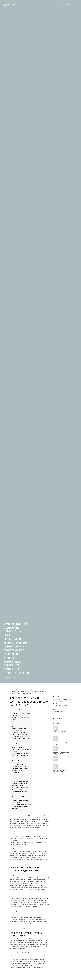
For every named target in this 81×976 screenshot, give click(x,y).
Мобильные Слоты (16, 762)
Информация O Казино (17, 785)
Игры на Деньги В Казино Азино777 (20, 791)
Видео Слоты (15, 793)
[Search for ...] (62, 690)
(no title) (54, 709)
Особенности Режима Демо (18, 798)
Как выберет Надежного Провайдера (21, 810)
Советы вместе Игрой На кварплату (20, 796)
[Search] (69, 690)
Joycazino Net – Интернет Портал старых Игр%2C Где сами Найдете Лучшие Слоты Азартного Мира (20, 734)
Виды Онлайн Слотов (17, 730)
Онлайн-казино (15, 795)
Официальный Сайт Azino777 (19, 764)
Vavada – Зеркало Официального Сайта (21, 804)
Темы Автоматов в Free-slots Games (20, 753)
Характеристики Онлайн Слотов (19, 728)
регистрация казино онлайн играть (18, 894)
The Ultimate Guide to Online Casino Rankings (62, 699)
